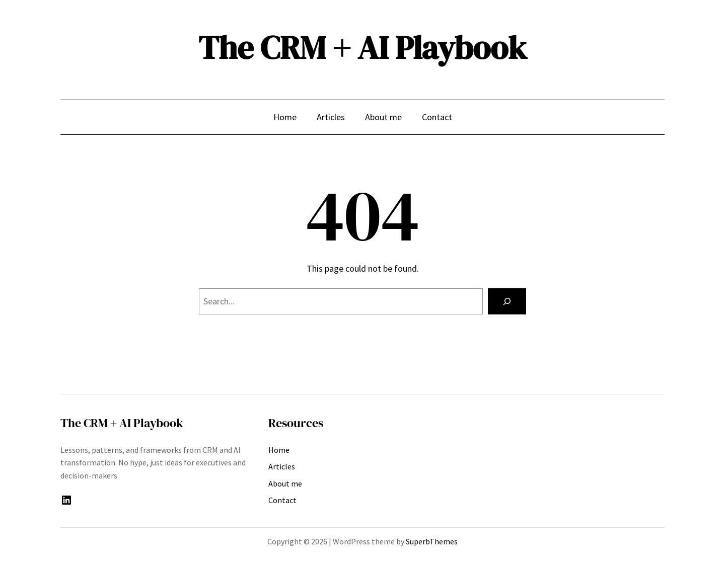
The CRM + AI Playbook (362, 47)
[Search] (507, 301)
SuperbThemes (432, 541)
